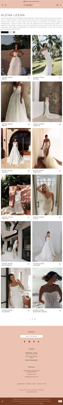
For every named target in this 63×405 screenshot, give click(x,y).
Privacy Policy (22, 390)
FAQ (44, 383)
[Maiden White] (31, 5)
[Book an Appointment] (31, 1)
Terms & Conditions (32, 390)
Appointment (21, 383)
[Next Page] (35, 319)
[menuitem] (2, 5)
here (41, 403)
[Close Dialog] (2, 401)
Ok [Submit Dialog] (60, 401)
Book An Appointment (31, 360)
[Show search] (60, 5)
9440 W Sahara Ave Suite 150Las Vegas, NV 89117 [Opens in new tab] (31, 371)
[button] (2, 5)
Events (40, 383)
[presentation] (16, 55)
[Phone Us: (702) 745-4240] (5, 5)
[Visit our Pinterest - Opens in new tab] (34, 342)
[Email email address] (31, 336)
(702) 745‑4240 (31, 374)
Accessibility (41, 390)
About (34, 383)
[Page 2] (33, 319)
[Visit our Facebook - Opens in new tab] (25, 342)
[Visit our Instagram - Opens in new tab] (29, 342)
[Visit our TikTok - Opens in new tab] (38, 342)
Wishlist (29, 383)
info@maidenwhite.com (31, 376)
